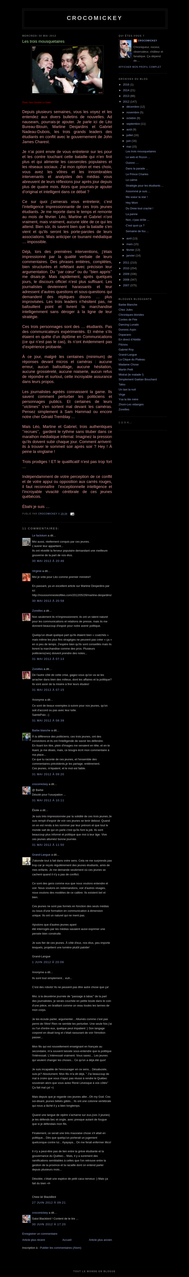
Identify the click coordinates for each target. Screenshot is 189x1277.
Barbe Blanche (128, 304)
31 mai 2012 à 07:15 (48, 689)
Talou (122, 384)
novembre (133, 112)
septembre (133, 123)
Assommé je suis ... (138, 191)
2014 (126, 90)
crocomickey (95, 18)
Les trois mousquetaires (141, 151)
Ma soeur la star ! (137, 197)
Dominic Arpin (127, 329)
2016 (126, 84)
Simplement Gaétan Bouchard (138, 379)
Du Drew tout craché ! (139, 208)
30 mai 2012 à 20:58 (48, 600)
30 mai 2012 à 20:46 (48, 561)
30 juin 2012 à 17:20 (49, 1224)
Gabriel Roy (126, 349)
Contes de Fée (128, 319)
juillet (130, 135)
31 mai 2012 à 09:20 (48, 774)
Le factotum (39, 535)
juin (129, 140)
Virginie (37, 571)
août (129, 129)
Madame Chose (129, 364)
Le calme (131, 180)
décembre (133, 106)
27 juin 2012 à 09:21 (49, 1202)
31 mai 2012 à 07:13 (48, 659)
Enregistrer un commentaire (39, 1233)
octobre (131, 118)
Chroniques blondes (131, 314)
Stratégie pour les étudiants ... (145, 185)
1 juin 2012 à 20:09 (48, 962)
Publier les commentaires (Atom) (60, 1247)
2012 (126, 101)
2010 (126, 268)
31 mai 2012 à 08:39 (48, 720)
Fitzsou (123, 344)
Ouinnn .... (132, 162)
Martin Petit (126, 369)
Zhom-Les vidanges (131, 404)
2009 (126, 274)
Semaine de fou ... (137, 231)
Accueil (66, 1239)
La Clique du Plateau (132, 359)
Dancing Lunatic (129, 324)
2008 (126, 279)
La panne (132, 214)
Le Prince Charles (137, 174)
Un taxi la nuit (127, 389)
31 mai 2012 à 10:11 (48, 800)
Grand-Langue (41, 854)
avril (129, 238)
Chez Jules (126, 309)
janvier (131, 255)
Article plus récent (33, 1239)
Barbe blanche (41, 730)
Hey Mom (132, 202)
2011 (126, 262)
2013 (126, 96)
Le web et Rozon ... (138, 157)
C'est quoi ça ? (135, 225)
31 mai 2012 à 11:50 (48, 844)
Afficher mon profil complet (140, 67)
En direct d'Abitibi (130, 339)
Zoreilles (37, 610)
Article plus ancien (100, 1239)
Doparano (125, 334)
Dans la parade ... (137, 168)
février (130, 249)
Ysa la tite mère (128, 399)
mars (130, 244)
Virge (122, 394)
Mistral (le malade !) (131, 374)
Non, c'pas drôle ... (137, 219)
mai (129, 146)
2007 (126, 285)
